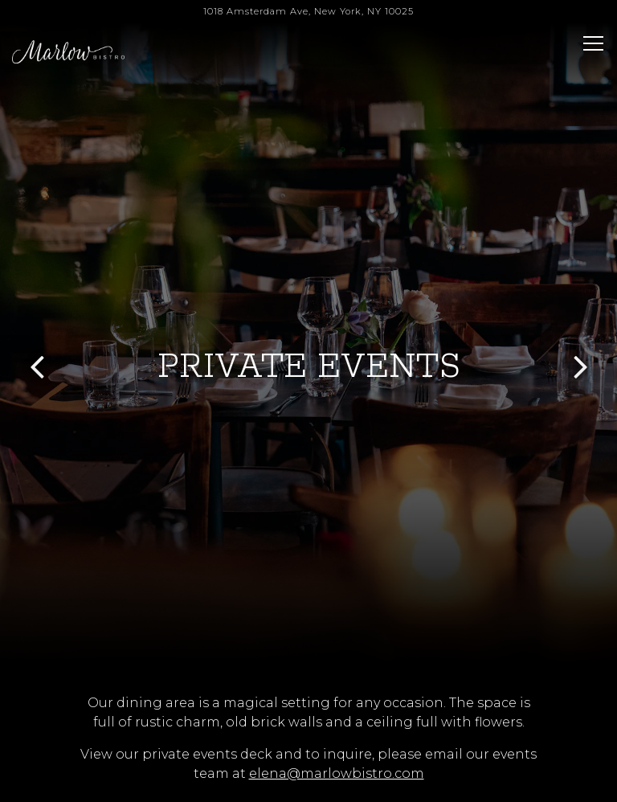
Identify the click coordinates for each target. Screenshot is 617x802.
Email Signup (309, 782)
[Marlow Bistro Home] (68, 51)
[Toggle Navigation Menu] (593, 43)
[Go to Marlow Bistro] (308, 11)
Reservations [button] (309, 743)
